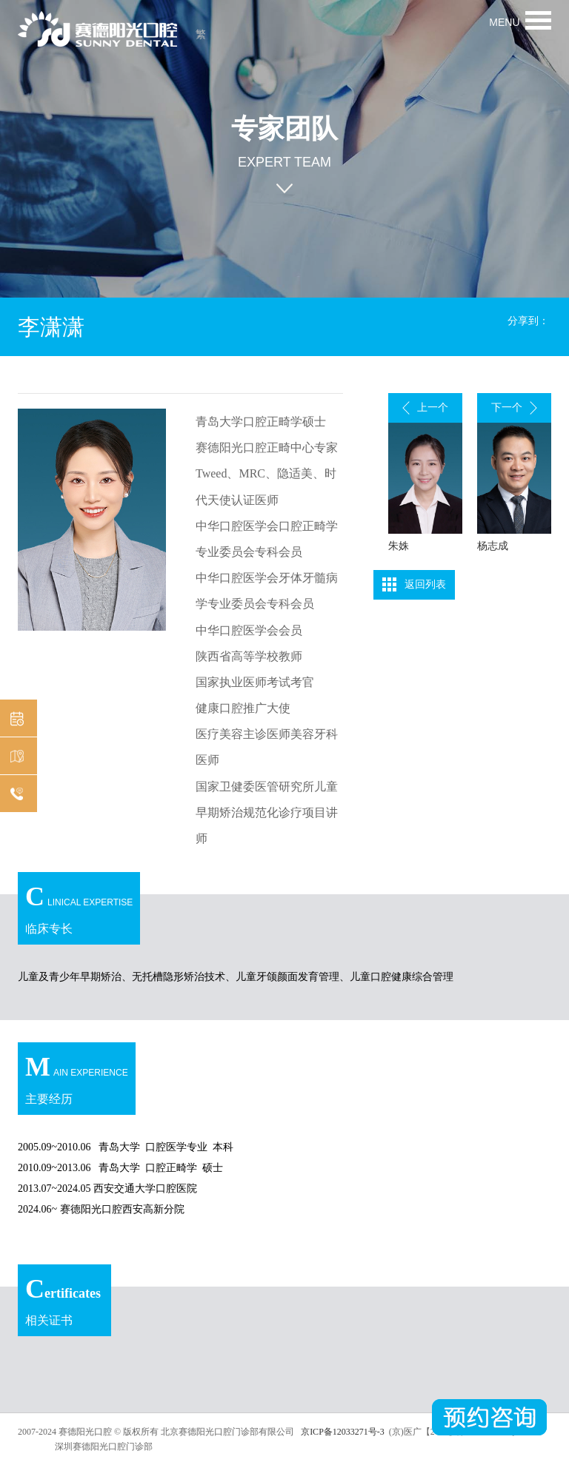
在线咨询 (15, 794)
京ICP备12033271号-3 (342, 1432)
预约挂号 (15, 719)
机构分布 (15, 757)
